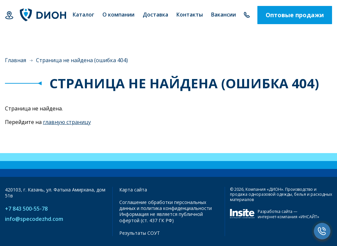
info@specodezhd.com (34, 219)
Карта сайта (133, 189)
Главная (15, 60)
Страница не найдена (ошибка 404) (82, 60)
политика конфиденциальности (176, 208)
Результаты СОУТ (139, 233)
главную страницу (67, 122)
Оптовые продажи (295, 15)
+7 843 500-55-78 (247, 15)
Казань (9, 15)
